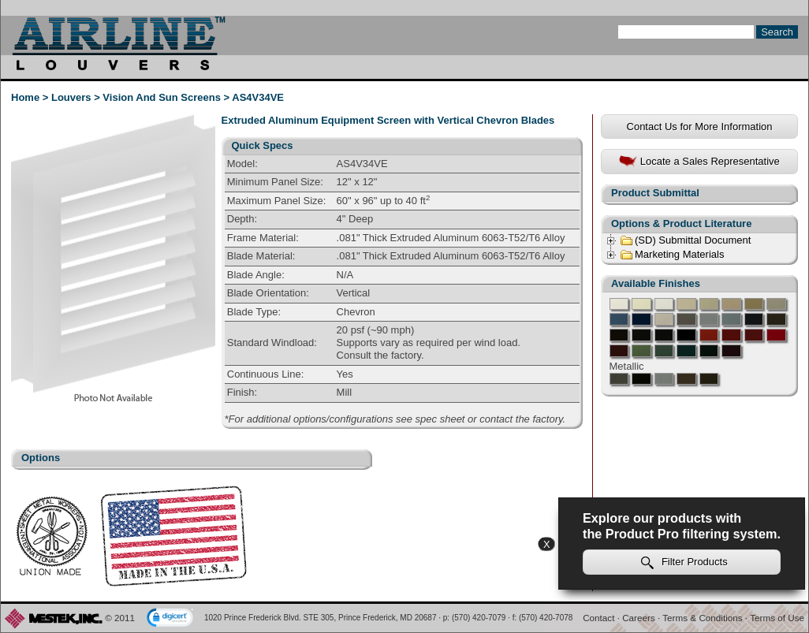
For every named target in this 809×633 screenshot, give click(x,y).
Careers (638, 618)
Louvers (71, 97)
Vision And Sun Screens (162, 97)
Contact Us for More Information (700, 126)
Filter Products (684, 562)
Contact (598, 618)
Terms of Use (777, 618)
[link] (170, 619)
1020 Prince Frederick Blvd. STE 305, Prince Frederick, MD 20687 (320, 617)
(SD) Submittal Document (685, 240)
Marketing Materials (672, 254)
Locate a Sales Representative (699, 162)
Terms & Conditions (702, 618)
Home (25, 97)
